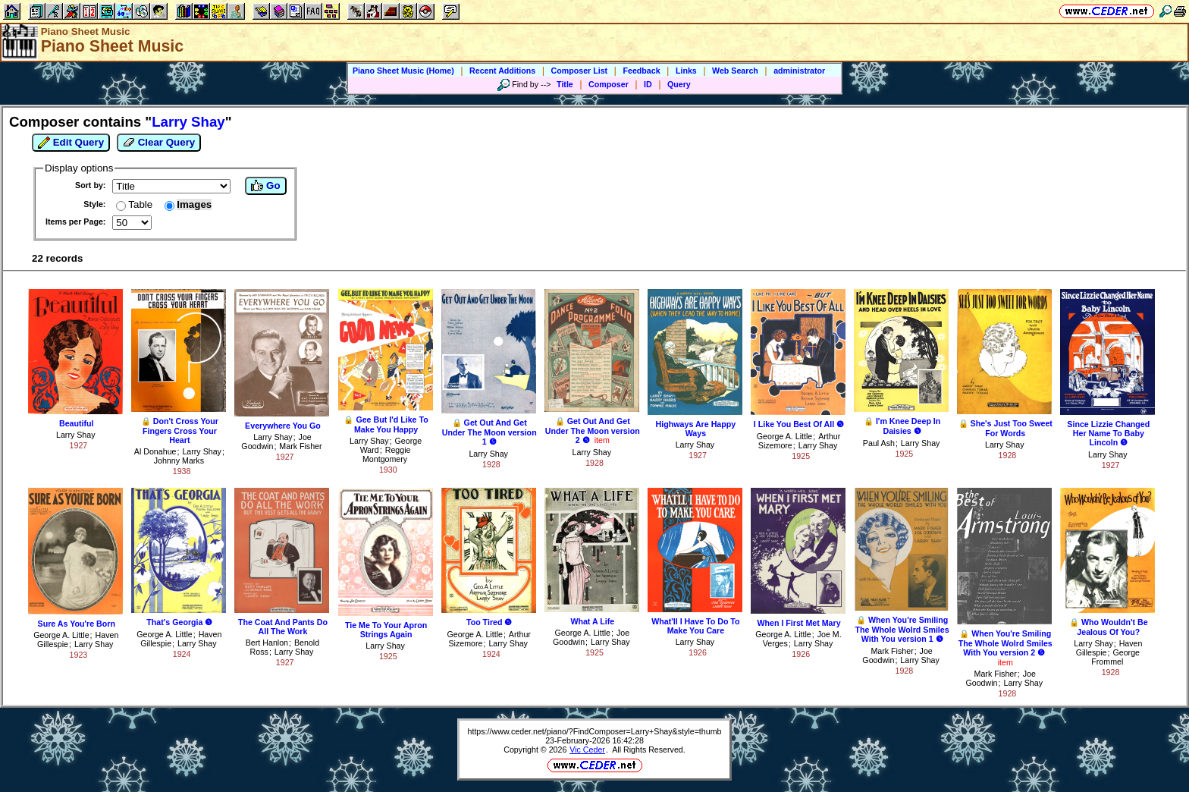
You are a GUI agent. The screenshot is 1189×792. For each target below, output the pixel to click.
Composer (608, 84)
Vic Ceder (587, 749)
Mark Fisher (300, 446)
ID (648, 84)
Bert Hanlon (267, 642)
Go (265, 186)
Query (679, 84)
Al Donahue (155, 451)
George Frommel (1115, 657)
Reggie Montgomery (386, 454)
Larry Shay (76, 434)
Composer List (579, 70)
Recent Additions (502, 70)
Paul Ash (879, 443)
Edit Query (71, 143)
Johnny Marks (179, 460)
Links (686, 70)
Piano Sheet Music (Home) (403, 70)
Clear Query (159, 143)
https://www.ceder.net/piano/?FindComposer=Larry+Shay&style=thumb (595, 731)
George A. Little (784, 436)
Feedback (641, 70)
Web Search (735, 70)
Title (565, 84)
